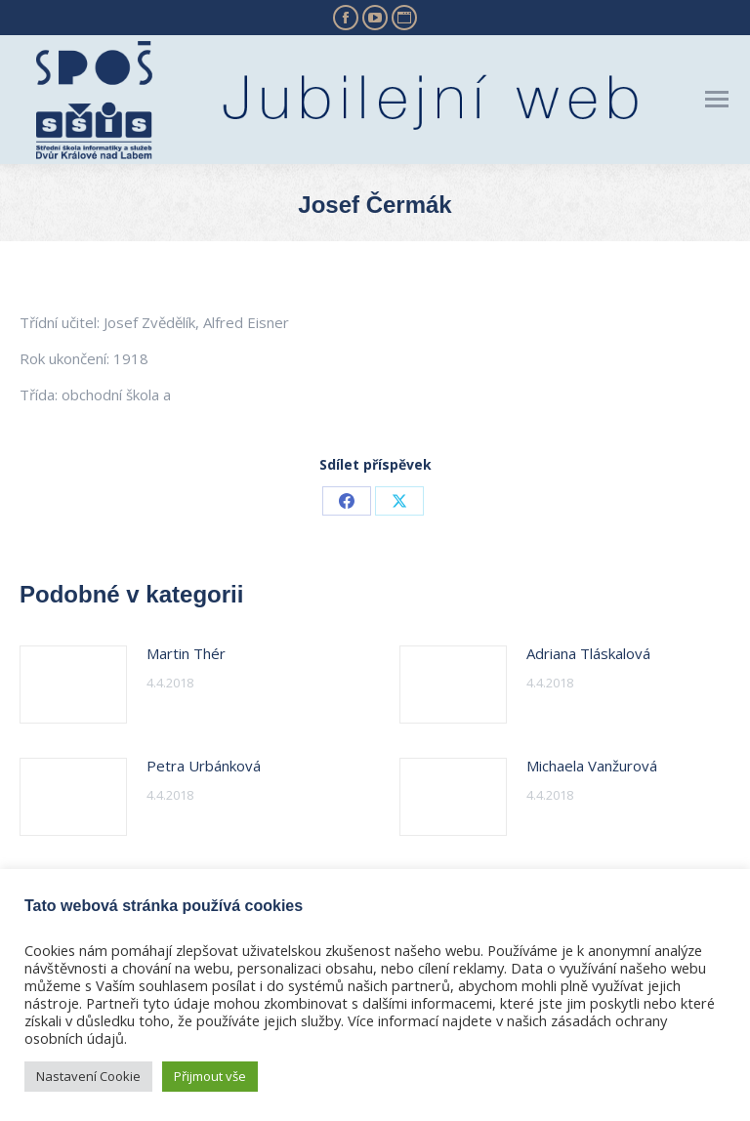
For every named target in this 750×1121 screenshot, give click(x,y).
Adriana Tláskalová (588, 653)
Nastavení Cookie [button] (88, 1076)
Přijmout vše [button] (210, 1076)
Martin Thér (186, 653)
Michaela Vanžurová (591, 765)
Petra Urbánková (203, 765)
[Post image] (73, 684)
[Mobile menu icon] (716, 99)
